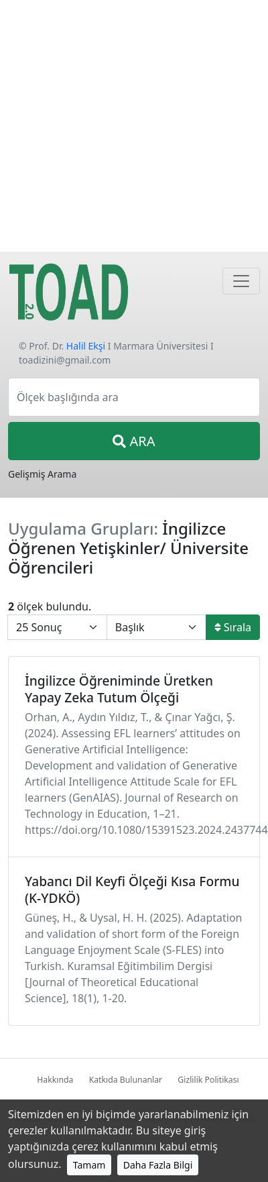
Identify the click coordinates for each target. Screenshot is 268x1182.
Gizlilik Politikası (208, 1079)
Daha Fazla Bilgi (158, 1165)
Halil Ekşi (85, 345)
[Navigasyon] (241, 281)
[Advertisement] (125, 126)
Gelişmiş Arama (42, 474)
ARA (134, 441)
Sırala (232, 627)
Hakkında (55, 1079)
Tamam (89, 1165)
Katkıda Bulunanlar (126, 1079)
